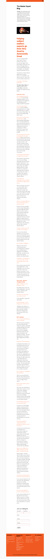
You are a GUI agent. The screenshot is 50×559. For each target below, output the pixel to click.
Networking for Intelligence (22, 243)
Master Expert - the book (19, 540)
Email (18, 515)
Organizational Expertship (18, 549)
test (7, 542)
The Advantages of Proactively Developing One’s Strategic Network (23, 136)
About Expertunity (29, 536)
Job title (18, 518)
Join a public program (10, 536)
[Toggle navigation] (43, 1)
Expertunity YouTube (29, 541)
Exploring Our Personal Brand (23, 341)
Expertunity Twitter (29, 540)
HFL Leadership (37, 536)
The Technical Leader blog (10, 540)
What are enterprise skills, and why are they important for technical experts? (23, 203)
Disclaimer (37, 540)
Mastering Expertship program (20, 543)
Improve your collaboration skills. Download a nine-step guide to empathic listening (22, 450)
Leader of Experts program (19, 545)
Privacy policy (37, 539)
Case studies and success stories (19, 538)
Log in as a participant (11, 541)
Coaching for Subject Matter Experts (20, 547)
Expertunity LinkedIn (29, 539)
